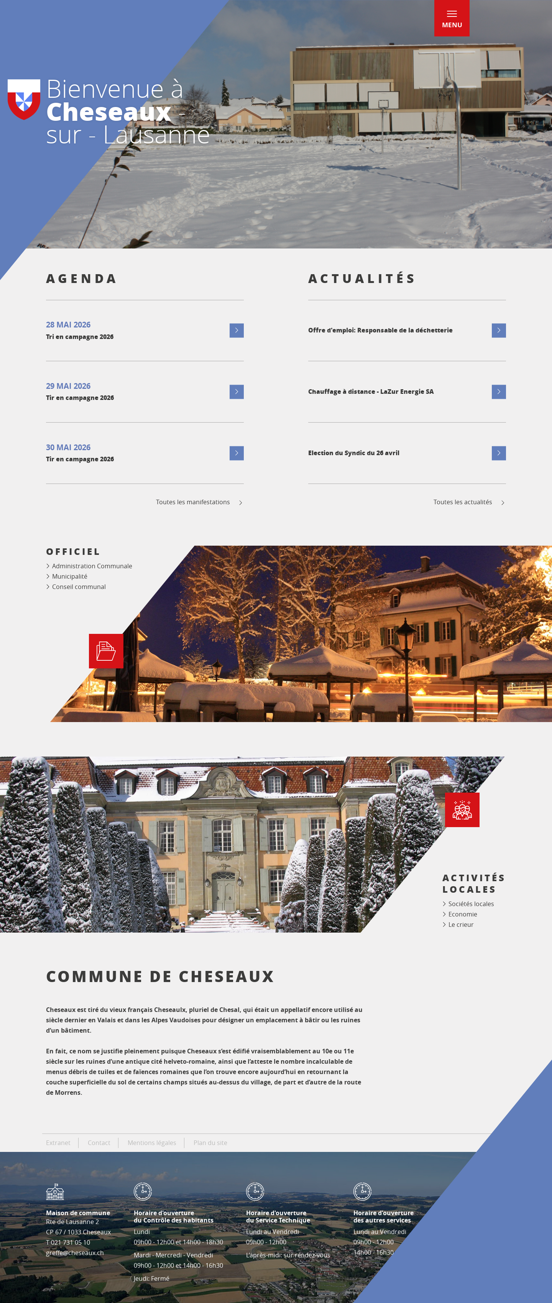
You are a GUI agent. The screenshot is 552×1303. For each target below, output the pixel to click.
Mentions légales (152, 1142)
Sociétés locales (471, 904)
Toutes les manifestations (200, 502)
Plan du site (210, 1142)
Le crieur (461, 924)
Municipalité (69, 576)
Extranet (58, 1142)
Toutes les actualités (470, 502)
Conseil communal (79, 586)
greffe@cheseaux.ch (75, 1253)
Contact (99, 1142)
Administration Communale (92, 566)
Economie (463, 914)
